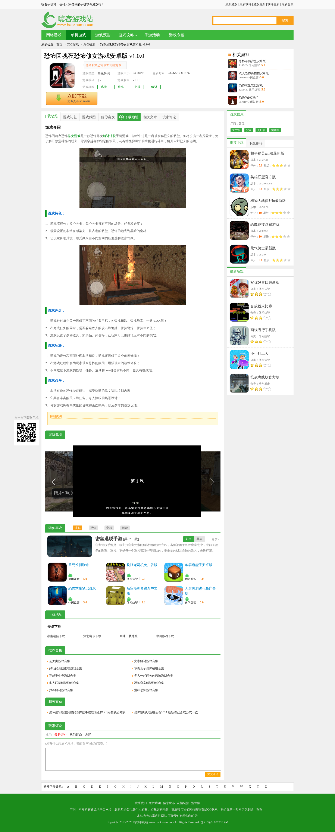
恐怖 (121, 87)
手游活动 (152, 35)
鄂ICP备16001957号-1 (214, 822)
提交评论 (212, 774)
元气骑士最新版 (263, 248)
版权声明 (155, 803)
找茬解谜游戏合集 (61, 690)
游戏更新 (259, 4)
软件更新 (273, 4)
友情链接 (183, 803)
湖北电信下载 (92, 636)
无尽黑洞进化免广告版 (200, 591)
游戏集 (195, 803)
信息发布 (169, 803)
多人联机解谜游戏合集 (64, 683)
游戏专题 (176, 35)
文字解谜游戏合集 (146, 661)
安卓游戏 (73, 44)
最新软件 (245, 4)
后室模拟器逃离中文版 (142, 591)
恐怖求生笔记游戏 (251, 85)
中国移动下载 (165, 636)
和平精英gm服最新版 (267, 153)
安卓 (188, 539)
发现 (88, 734)
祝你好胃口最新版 (264, 282)
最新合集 (288, 4)
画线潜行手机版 (263, 330)
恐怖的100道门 (248, 97)
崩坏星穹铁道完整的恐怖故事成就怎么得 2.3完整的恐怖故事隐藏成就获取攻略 (89, 712)
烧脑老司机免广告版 (142, 565)
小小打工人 (259, 354)
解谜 (154, 87)
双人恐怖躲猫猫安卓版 (254, 73)
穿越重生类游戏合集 (62, 675)
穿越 (137, 87)
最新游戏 (231, 4)
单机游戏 (78, 35)
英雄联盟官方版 (263, 177)
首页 (59, 44)
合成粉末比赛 (261, 306)
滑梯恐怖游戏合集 (146, 690)
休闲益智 (73, 579)
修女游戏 (74, 136)
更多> (215, 539)
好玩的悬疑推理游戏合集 (65, 668)
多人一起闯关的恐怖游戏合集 (153, 675)
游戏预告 (103, 35)
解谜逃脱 (109, 136)
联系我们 (141, 803)
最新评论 (60, 734)
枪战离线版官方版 (264, 377)
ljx (99, 80)
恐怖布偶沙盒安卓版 (252, 61)
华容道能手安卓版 (198, 565)
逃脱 (104, 87)
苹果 (200, 539)
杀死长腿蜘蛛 (78, 565)
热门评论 (76, 734)
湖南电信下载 (56, 636)
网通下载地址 (129, 636)
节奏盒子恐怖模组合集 (149, 668)
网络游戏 (54, 35)
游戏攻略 (126, 35)
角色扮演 (89, 44)
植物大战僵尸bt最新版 (268, 201)
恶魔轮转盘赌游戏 (264, 224)
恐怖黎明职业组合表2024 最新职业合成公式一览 (166, 712)
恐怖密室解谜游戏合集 (149, 683)
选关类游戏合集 (59, 661)
